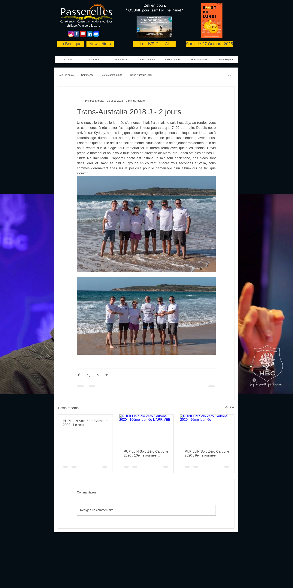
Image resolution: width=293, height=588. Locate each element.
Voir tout (229, 407)
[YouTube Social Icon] (83, 34)
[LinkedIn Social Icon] (89, 34)
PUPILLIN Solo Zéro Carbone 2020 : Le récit (85, 423)
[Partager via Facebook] (78, 375)
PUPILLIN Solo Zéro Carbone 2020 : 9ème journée (207, 453)
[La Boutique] (70, 44)
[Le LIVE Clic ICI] (154, 44)
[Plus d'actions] (213, 100)
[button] (147, 59)
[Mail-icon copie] (96, 34)
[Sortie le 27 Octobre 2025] (209, 44)
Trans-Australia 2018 (141, 75)
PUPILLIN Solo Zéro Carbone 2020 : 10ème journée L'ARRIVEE (146, 453)
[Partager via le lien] (106, 375)
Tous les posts (66, 75)
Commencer (87, 75)
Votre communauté (112, 75)
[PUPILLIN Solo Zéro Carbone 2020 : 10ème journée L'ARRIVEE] (146, 430)
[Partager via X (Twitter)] (88, 375)
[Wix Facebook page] (76, 34)
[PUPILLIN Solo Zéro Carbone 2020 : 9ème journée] (207, 430)
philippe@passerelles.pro (83, 25)
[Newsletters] (100, 44)
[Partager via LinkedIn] (97, 375)
